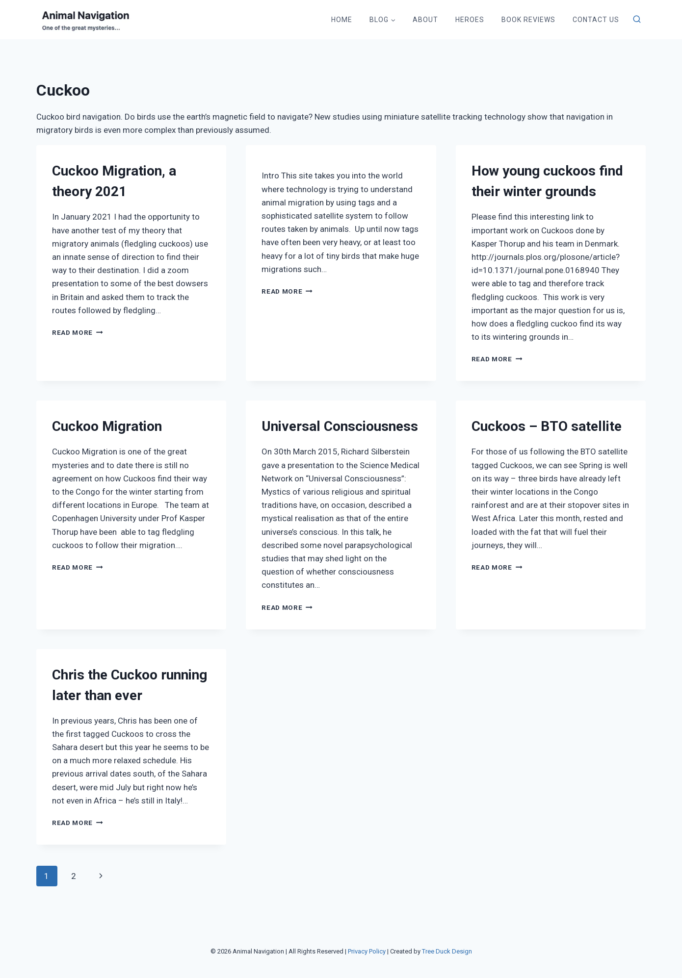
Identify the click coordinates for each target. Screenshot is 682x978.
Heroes (469, 20)
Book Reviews (528, 20)
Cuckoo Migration (107, 426)
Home (341, 20)
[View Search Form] (637, 19)
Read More (77, 332)
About (425, 20)
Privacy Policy (367, 951)
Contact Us (596, 20)
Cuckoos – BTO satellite (547, 426)
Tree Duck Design (447, 951)
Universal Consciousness (340, 426)
